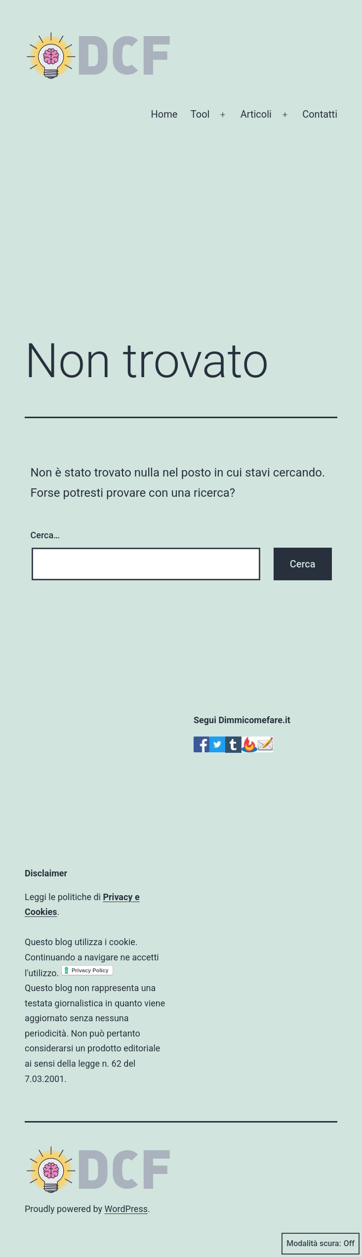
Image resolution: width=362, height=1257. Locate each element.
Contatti (319, 114)
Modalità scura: (320, 1244)
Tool (200, 114)
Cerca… (45, 535)
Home (164, 114)
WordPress (126, 1209)
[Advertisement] (181, 246)
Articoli (256, 114)
